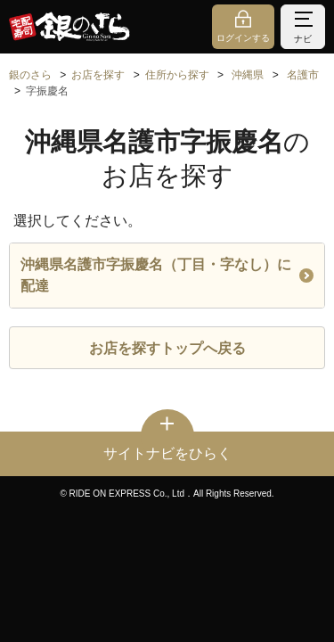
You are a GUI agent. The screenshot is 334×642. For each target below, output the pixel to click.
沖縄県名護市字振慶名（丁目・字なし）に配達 (167, 275)
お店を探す (98, 75)
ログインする (243, 38)
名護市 (303, 75)
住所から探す (177, 75)
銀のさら (30, 75)
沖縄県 (248, 75)
